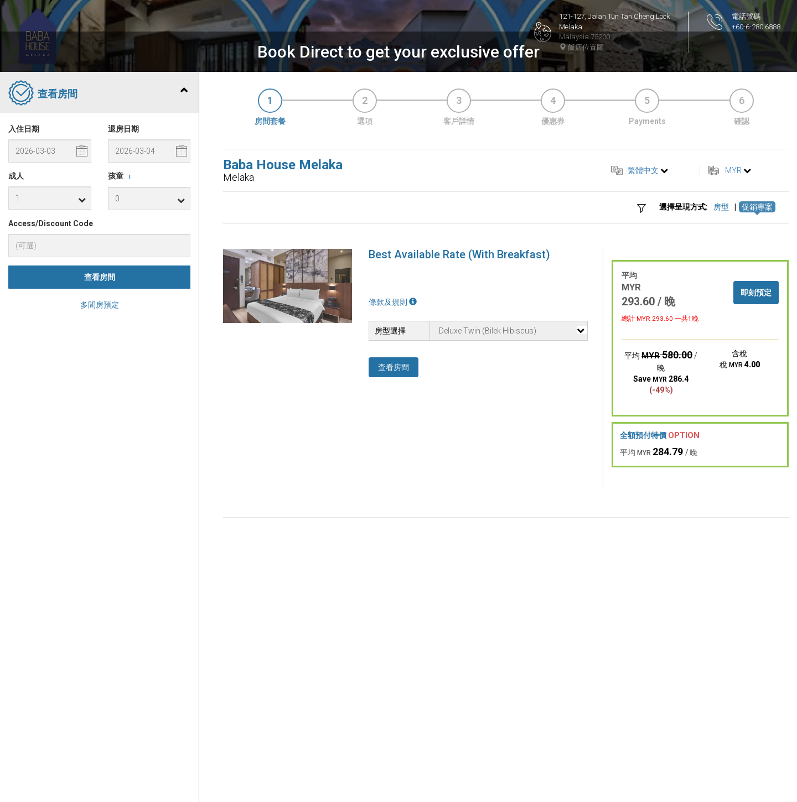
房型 (721, 391)
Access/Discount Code (50, 407)
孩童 (121, 360)
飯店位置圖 (581, 47)
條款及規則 (393, 485)
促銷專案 (757, 391)
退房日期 (123, 312)
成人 (16, 359)
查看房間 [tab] (98, 277)
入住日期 (23, 312)
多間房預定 (99, 489)
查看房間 (99, 461)
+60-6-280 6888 (756, 27)
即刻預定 (756, 476)
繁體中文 (643, 354)
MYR (733, 354)
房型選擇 (390, 514)
